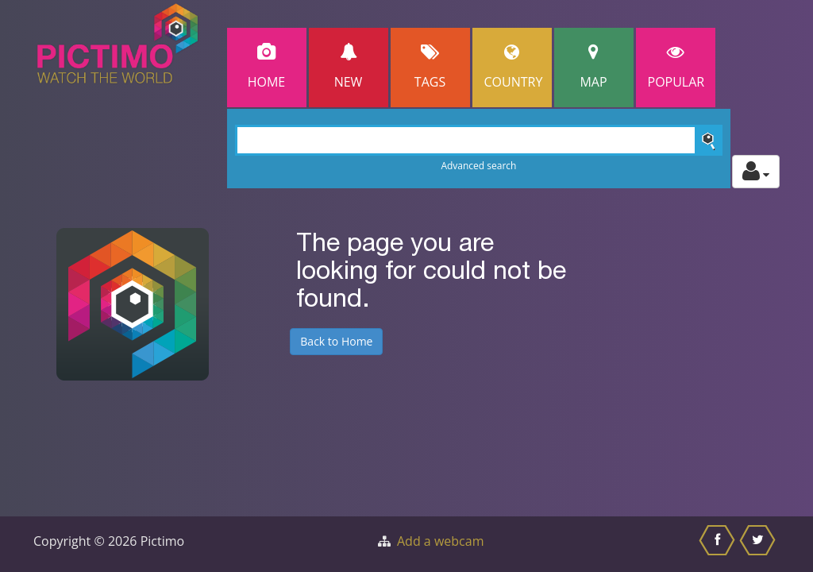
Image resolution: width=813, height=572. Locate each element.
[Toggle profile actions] (756, 171)
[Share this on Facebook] (719, 544)
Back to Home (336, 341)
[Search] (479, 140)
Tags (430, 67)
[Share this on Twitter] (759, 544)
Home (267, 67)
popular (676, 67)
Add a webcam (440, 541)
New (348, 67)
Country (513, 67)
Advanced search (478, 165)
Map (594, 67)
